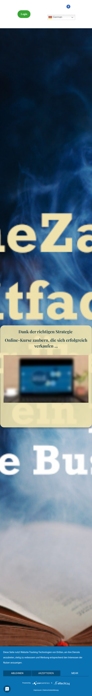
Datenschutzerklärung (50, 690)
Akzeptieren (46, 673)
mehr (74, 673)
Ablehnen (17, 673)
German (55, 17)
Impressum (38, 690)
